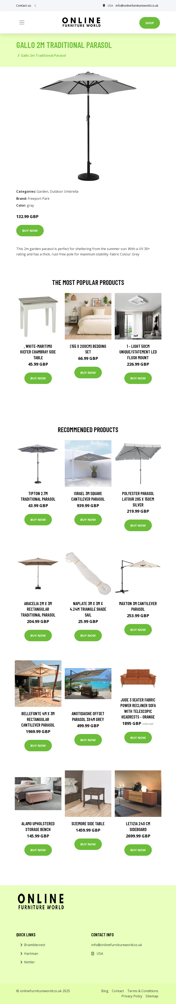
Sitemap (152, 996)
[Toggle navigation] (21, 22)
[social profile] (35, 6)
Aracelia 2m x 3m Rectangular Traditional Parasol (38, 609)
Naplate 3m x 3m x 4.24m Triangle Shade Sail (88, 609)
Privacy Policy (131, 996)
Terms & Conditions (142, 991)
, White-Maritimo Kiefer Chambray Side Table (38, 351)
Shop (149, 23)
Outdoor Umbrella (64, 191)
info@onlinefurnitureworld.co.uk (137, 5)
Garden (42, 191)
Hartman (31, 953)
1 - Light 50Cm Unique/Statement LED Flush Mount (138, 351)
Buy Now (30, 230)
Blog (105, 991)
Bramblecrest (34, 945)
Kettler (29, 962)
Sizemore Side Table (88, 823)
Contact (118, 991)
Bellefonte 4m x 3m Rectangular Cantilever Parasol (38, 719)
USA (110, 5)
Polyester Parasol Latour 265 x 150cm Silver (138, 499)
